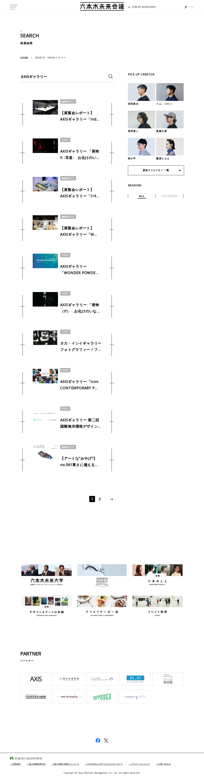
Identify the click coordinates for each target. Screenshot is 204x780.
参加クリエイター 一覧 (156, 171)
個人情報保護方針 (41, 763)
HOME (24, 57)
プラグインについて (161, 763)
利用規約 (18, 763)
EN (192, 8)
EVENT (66, 139)
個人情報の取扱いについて (75, 763)
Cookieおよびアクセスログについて (121, 763)
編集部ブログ (69, 101)
